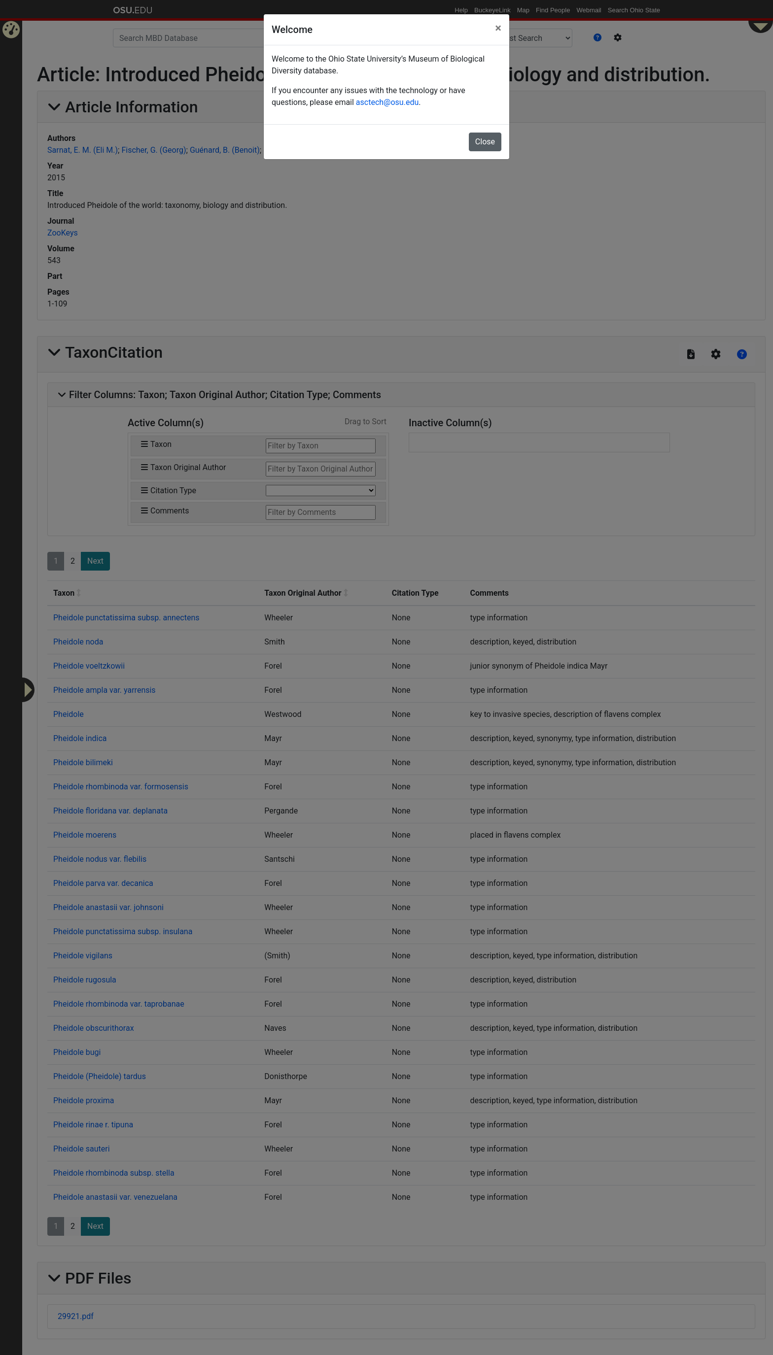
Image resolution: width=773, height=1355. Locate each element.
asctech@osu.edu (387, 102)
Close (485, 141)
